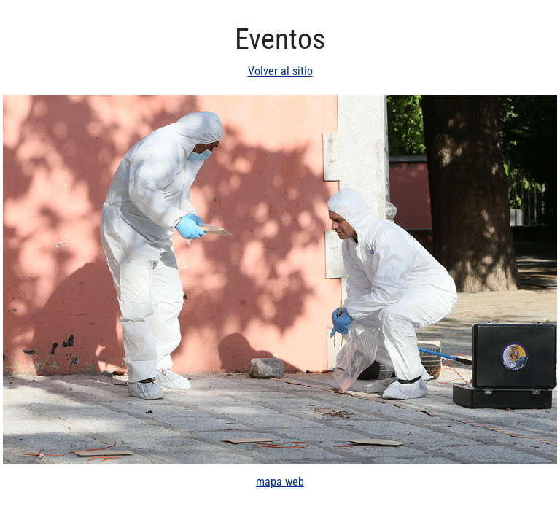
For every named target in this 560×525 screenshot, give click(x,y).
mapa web (280, 482)
